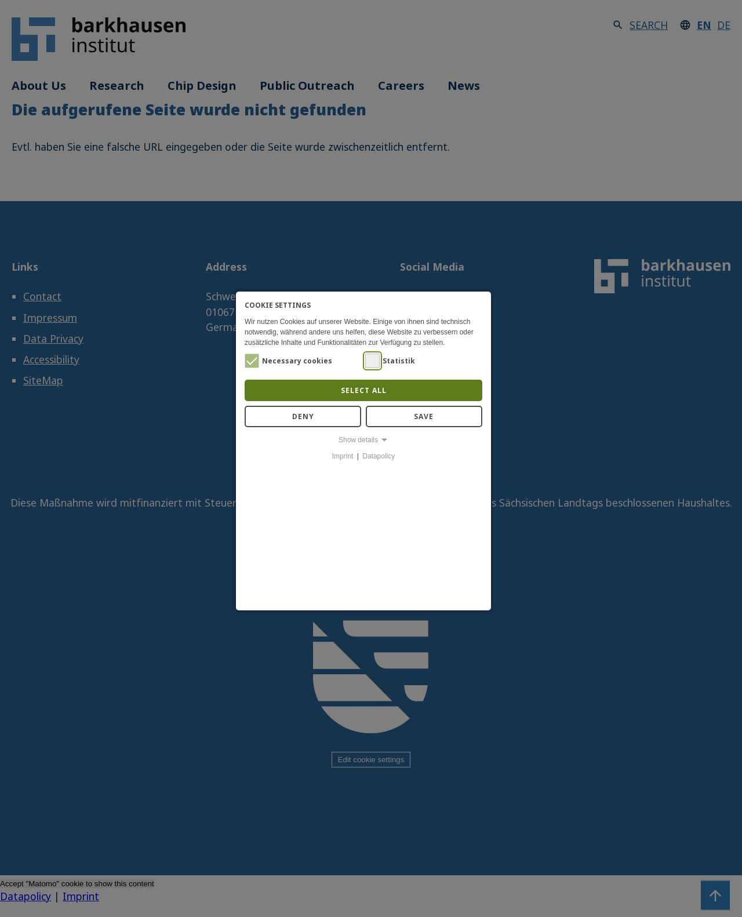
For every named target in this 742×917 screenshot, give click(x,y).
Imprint (343, 456)
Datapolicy (378, 456)
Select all (364, 390)
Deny (303, 416)
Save (424, 416)
